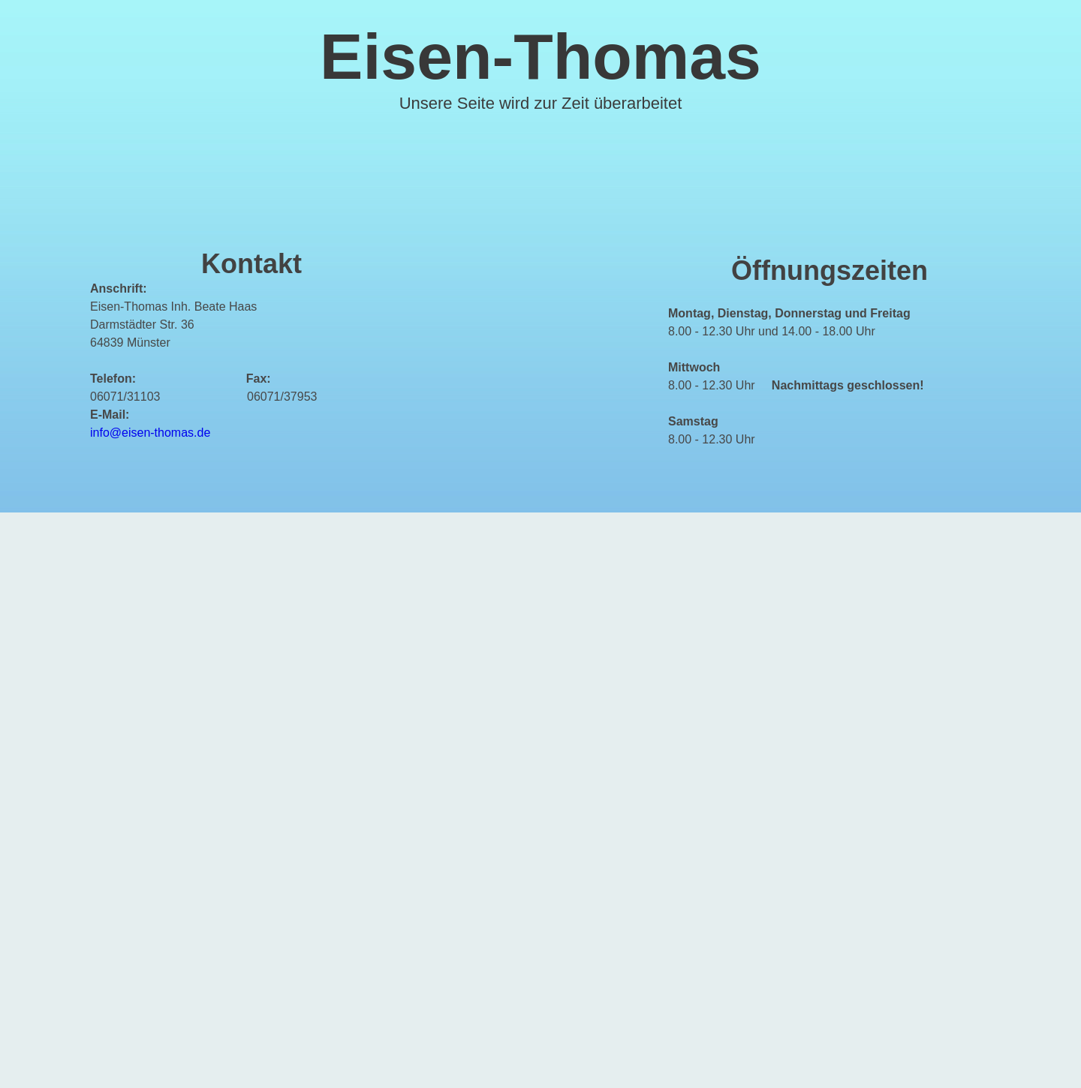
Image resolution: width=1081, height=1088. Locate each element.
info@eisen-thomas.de (150, 432)
